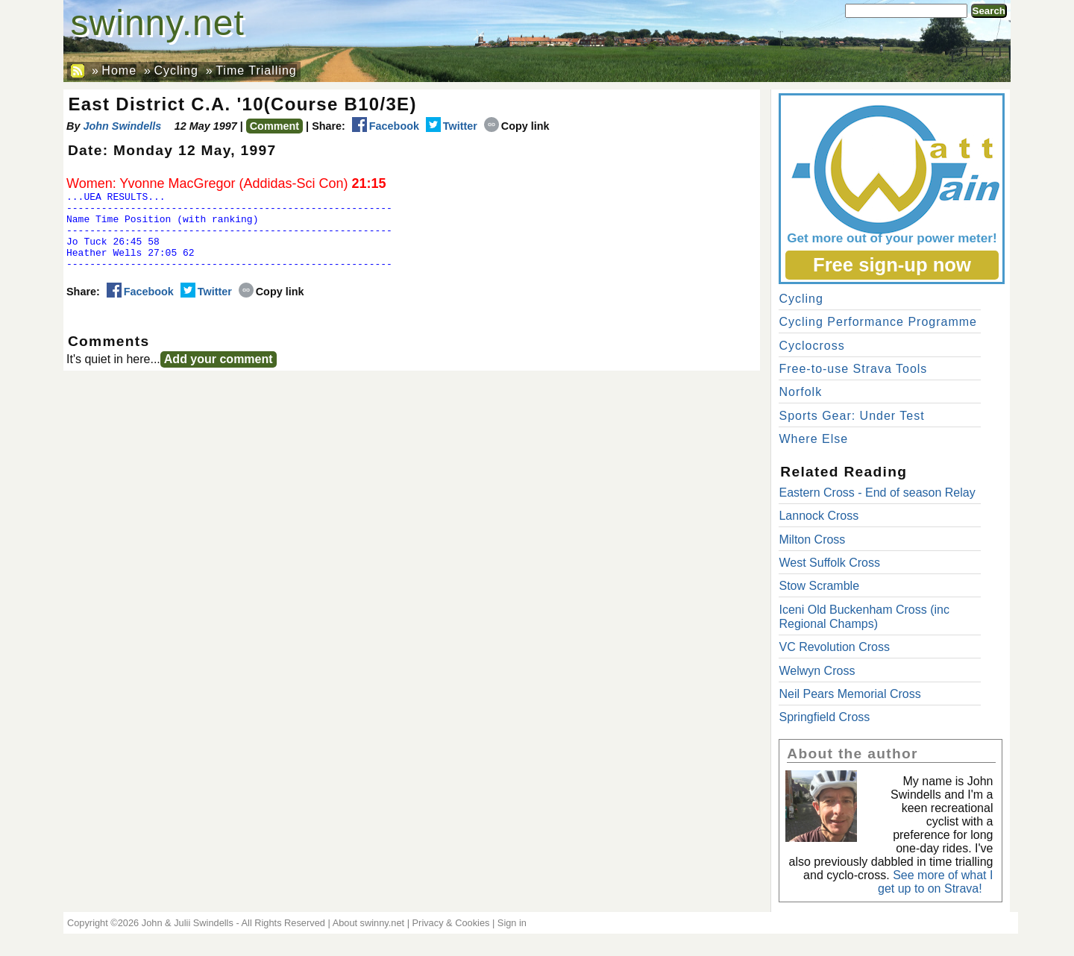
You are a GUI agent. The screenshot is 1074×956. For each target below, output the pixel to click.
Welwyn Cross (817, 670)
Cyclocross (811, 345)
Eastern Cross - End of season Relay (877, 492)
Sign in (512, 922)
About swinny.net (369, 922)
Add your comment (218, 374)
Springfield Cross (824, 717)
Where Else (813, 439)
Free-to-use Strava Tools (853, 368)
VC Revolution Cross (834, 647)
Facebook (385, 126)
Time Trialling (256, 70)
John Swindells (122, 126)
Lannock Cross (818, 515)
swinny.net (158, 23)
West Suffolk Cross (829, 562)
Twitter (451, 126)
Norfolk (800, 392)
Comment (274, 126)
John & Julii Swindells (187, 922)
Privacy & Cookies (451, 922)
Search (989, 10)
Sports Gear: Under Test (851, 415)
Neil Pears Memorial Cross (849, 694)
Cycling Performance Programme (878, 321)
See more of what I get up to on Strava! (935, 882)
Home (118, 70)
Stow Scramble (819, 585)
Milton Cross (812, 539)
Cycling (176, 70)
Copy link (517, 126)
